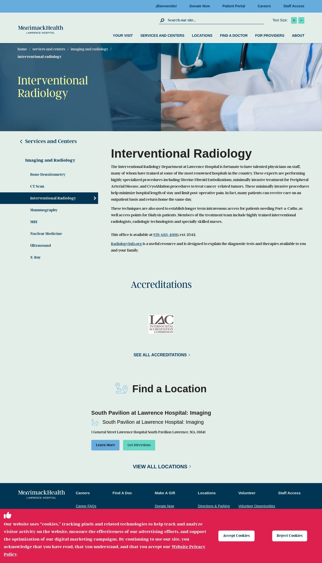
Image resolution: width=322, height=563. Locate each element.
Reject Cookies (290, 536)
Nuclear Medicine (46, 233)
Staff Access (293, 6)
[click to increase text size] (294, 20)
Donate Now (201, 6)
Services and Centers (162, 35)
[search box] (215, 20)
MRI (33, 222)
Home (22, 49)
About (298, 35)
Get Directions (144, 445)
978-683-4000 (165, 234)
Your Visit (123, 35)
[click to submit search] (163, 20)
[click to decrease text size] (301, 20)
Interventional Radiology (53, 198)
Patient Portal (235, 6)
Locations (202, 35)
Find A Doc (122, 494)
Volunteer (246, 494)
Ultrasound (40, 245)
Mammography (44, 210)
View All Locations (160, 468)
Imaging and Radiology (89, 49)
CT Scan (37, 186)
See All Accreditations (160, 355)
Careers (266, 6)
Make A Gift (165, 494)
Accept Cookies (238, 536)
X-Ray (35, 257)
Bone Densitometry (47, 174)
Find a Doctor (234, 35)
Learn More (107, 445)
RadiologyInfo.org (126, 243)
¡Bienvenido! (167, 6)
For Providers (269, 35)
